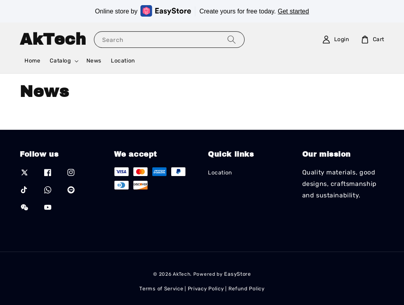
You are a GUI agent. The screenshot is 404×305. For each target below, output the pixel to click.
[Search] (231, 39)
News (93, 60)
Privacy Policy (206, 289)
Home (32, 60)
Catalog (60, 60)
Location (123, 60)
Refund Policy (246, 289)
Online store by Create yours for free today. (202, 11)
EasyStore (237, 274)
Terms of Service (161, 289)
